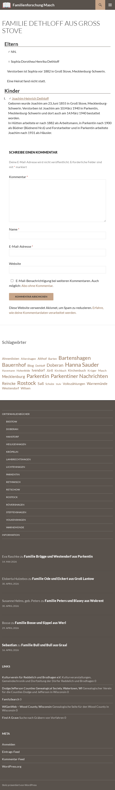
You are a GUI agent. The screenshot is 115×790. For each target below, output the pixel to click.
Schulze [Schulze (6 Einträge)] (49, 384)
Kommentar (18, 177)
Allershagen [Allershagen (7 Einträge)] (28, 358)
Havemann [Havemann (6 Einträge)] (8, 370)
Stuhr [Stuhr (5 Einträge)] (58, 384)
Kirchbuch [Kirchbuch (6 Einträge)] (60, 370)
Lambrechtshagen (18, 459)
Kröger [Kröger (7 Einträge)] (92, 370)
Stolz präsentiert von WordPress (19, 785)
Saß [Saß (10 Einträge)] (41, 383)
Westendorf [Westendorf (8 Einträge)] (10, 388)
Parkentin (13, 474)
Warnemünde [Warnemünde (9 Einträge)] (97, 383)
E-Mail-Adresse (21, 246)
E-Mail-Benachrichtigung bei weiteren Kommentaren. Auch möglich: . (54, 283)
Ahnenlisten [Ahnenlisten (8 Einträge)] (10, 358)
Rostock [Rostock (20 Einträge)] (26, 383)
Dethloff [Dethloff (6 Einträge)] (40, 365)
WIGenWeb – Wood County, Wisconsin (27, 706)
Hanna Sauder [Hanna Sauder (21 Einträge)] (82, 364)
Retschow (13, 489)
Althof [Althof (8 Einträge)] (42, 358)
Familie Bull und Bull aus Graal (44, 645)
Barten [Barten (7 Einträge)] (52, 358)
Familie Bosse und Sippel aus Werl (40, 623)
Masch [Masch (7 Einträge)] (102, 370)
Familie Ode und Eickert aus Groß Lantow (63, 579)
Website (15, 263)
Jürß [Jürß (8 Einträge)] (49, 370)
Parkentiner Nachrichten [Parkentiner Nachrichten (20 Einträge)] (79, 376)
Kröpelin (12, 451)
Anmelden (8, 744)
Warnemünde (15, 527)
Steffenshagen (16, 512)
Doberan (12, 429)
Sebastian (9, 645)
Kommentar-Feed (13, 759)
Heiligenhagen (16, 444)
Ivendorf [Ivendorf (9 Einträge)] (38, 370)
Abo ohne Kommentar (37, 285)
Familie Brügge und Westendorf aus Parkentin (58, 556)
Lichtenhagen (15, 466)
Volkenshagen (16, 519)
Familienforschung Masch (33, 5)
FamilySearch (10, 699)
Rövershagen (15, 504)
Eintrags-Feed (11, 751)
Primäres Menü (110, 5)
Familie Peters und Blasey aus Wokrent (74, 601)
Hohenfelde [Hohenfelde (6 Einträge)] (23, 370)
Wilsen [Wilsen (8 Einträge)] (25, 388)
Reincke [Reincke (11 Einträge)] (9, 383)
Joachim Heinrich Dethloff (30, 98)
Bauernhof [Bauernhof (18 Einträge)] (14, 365)
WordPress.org (11, 766)
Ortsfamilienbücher (16, 414)
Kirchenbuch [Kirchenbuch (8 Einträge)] (77, 370)
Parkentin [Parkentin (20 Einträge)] (38, 376)
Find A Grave (10, 717)
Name (14, 229)
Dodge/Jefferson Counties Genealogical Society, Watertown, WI (42, 688)
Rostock (12, 497)
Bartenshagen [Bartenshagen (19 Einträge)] (75, 358)
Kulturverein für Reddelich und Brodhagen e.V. (31, 677)
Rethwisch (13, 482)
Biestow (11, 421)
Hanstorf (12, 436)
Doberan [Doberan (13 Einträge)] (55, 365)
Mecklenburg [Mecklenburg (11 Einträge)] (13, 376)
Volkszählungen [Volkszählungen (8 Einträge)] (74, 384)
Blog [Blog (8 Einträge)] (30, 365)
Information (11, 534)
